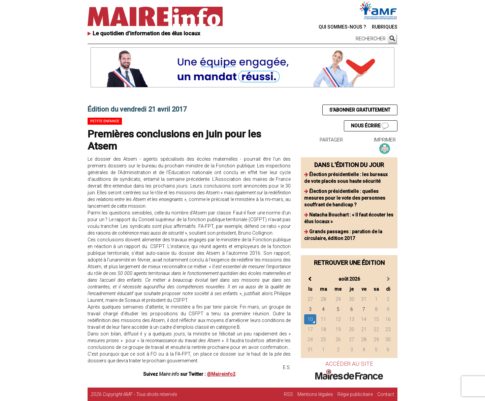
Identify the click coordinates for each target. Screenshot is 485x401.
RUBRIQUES (384, 27)
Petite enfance (104, 121)
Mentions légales (315, 394)
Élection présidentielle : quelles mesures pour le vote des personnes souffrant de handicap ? (344, 198)
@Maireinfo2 (221, 374)
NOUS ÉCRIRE (370, 126)
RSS (288, 394)
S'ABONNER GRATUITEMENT (359, 110)
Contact (385, 394)
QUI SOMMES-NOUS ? (342, 27)
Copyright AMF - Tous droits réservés (140, 394)
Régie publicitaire (355, 394)
